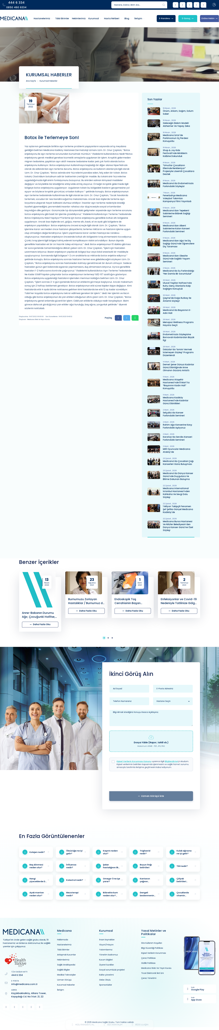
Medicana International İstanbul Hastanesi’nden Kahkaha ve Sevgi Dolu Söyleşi (176, 493)
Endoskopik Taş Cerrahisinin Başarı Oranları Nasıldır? (128, 601)
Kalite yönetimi (106, 974)
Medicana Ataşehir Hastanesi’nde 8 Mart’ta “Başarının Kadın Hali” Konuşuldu (176, 384)
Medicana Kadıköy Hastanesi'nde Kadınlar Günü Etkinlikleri (175, 400)
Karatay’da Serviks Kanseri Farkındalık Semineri (177, 438)
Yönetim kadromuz (108, 954)
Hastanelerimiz (64, 944)
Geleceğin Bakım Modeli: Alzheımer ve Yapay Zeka (176, 124)
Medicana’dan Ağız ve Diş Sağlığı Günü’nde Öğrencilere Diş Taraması (178, 243)
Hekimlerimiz (63, 959)
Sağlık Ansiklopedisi (66, 964)
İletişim (60, 989)
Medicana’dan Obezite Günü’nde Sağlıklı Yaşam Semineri (176, 258)
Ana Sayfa (31, 80)
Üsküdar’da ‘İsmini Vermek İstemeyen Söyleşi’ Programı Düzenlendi (178, 352)
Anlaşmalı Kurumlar (66, 954)
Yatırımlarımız (105, 949)
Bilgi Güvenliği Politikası (152, 948)
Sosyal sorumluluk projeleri (112, 969)
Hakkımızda (62, 939)
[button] (105, 638)
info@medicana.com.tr (24, 984)
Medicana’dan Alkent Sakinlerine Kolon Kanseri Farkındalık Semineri (176, 228)
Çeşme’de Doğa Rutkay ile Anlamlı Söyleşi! (177, 299)
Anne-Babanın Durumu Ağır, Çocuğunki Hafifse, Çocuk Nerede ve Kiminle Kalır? (39, 615)
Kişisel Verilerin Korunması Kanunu (134, 761)
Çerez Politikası (148, 958)
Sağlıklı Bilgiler (63, 969)
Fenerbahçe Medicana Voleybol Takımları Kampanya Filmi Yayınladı (177, 198)
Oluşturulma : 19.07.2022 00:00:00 (31, 316)
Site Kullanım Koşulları (151, 943)
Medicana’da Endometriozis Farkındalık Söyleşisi (178, 185)
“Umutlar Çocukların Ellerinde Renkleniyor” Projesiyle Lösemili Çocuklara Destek (178, 170)
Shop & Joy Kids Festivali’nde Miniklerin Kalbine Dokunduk (175, 153)
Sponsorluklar (105, 984)
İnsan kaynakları (107, 939)
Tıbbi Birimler (63, 949)
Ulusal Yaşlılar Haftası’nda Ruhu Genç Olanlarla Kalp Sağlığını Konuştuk (177, 285)
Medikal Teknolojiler (66, 974)
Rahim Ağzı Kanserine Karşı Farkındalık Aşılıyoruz (177, 426)
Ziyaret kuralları (106, 964)
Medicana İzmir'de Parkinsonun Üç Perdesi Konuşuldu (175, 138)
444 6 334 (17, 975)
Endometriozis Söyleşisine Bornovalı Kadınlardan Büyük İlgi (178, 337)
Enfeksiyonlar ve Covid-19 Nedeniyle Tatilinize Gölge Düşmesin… (179, 601)
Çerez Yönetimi (148, 978)
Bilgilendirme (171, 761)
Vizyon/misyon (106, 944)
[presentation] (151, 782)
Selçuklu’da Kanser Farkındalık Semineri (174, 414)
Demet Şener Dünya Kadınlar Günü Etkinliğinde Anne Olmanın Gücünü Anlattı (178, 367)
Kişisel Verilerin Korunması (153, 953)
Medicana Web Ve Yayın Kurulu (156, 968)
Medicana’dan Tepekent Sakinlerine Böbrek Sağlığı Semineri (176, 213)
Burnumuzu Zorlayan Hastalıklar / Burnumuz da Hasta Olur (86, 601)
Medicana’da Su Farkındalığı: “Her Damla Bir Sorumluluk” (178, 272)
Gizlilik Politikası (148, 963)
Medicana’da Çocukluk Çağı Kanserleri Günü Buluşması (178, 463)
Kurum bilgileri (106, 959)
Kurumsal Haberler (48, 80)
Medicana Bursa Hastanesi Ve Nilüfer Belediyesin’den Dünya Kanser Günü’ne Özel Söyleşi (178, 526)
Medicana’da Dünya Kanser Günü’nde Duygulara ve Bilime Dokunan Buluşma (178, 476)
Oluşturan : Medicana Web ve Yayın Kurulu (34, 319)
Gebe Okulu (105, 979)
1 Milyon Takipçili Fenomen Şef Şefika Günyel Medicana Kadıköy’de (178, 509)
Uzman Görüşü (64, 979)
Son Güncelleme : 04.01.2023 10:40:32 (59, 316)
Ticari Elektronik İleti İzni (152, 973)
